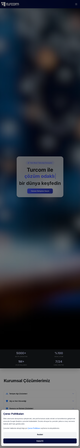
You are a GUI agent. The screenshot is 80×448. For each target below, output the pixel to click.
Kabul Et (40, 441)
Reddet (40, 434)
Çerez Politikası (34, 428)
